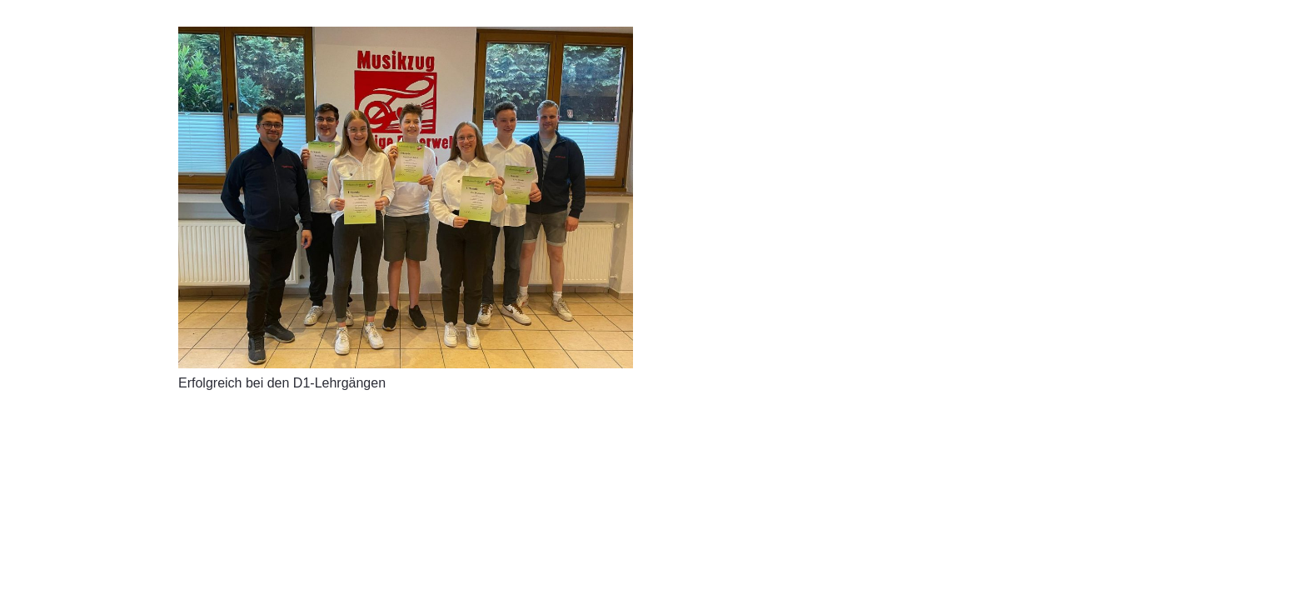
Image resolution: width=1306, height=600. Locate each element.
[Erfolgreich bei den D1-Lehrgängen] (405, 197)
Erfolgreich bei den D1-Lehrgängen (282, 383)
